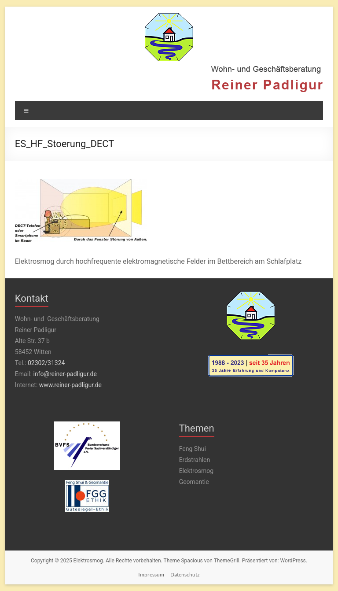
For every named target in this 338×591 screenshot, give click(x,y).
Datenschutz (185, 574)
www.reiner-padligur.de (70, 384)
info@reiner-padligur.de (64, 373)
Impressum (151, 574)
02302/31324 (46, 362)
